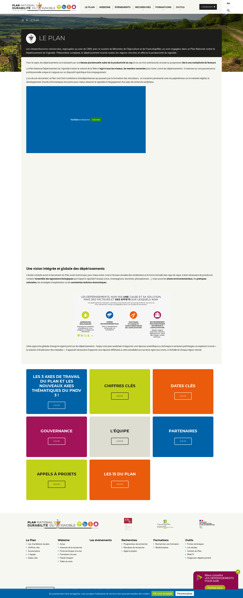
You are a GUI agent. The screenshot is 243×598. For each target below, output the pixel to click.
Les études (192, 547)
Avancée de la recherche (71, 547)
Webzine (64, 540)
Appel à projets (130, 551)
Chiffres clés (119, 386)
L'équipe (119, 431)
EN (228, 3)
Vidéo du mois (66, 561)
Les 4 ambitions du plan (38, 544)
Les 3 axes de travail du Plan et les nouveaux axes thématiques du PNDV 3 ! (56, 385)
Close (238, 571)
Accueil (22, 20)
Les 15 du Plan (120, 474)
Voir (56, 405)
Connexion (206, 7)
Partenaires (183, 431)
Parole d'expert (66, 557)
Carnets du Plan (194, 551)
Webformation (161, 547)
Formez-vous (215, 588)
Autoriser (96, 119)
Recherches (129, 540)
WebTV (190, 554)
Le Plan (31, 540)
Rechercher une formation (167, 544)
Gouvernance (56, 431)
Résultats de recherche (134, 547)
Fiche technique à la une (71, 551)
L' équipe (32, 554)
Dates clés (183, 386)
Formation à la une (68, 554)
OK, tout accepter (162, 593)
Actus (62, 544)
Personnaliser (184, 593)
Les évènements (101, 540)
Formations (161, 540)
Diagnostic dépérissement (199, 557)
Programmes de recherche (135, 544)
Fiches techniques (195, 544)
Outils (189, 540)
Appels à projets (56, 474)
